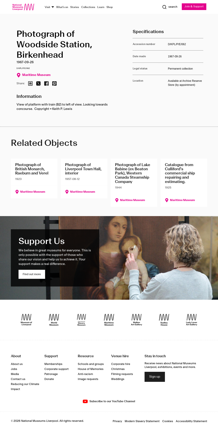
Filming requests (122, 374)
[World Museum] (54, 320)
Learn (100, 7)
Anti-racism (85, 374)
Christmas (118, 369)
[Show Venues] (52, 7)
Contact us (18, 379)
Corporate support (56, 369)
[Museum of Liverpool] (26, 320)
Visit (47, 7)
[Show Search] (169, 7)
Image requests (88, 379)
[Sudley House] (164, 320)
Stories (74, 7)
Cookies (167, 421)
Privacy (117, 421)
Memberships (53, 364)
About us (17, 364)
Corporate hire (120, 364)
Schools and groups (91, 364)
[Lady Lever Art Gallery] (191, 320)
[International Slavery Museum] (81, 320)
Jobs (14, 369)
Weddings (117, 379)
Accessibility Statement (191, 421)
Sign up (154, 376)
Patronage (51, 374)
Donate (49, 379)
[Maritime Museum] (109, 320)
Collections (88, 7)
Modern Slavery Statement (142, 421)
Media (15, 374)
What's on (62, 7)
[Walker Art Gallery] (136, 320)
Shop (109, 7)
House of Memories (90, 369)
